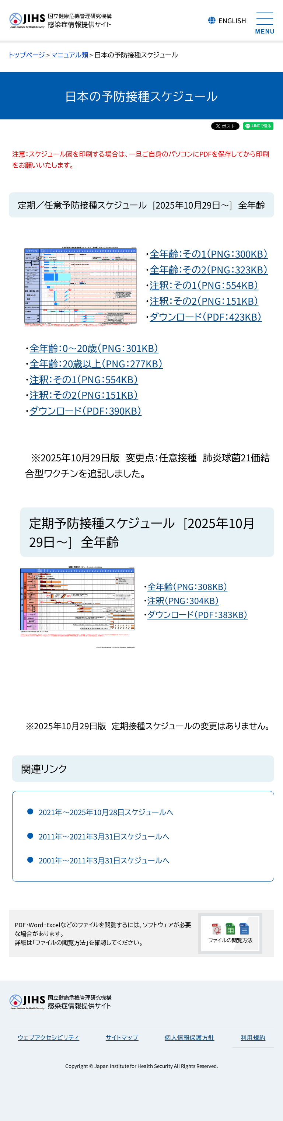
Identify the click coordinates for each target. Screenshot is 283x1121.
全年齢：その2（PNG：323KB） (209, 269)
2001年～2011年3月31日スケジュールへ (104, 860)
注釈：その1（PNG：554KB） (204, 284)
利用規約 (253, 1037)
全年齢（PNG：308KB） (187, 586)
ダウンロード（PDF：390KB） (85, 410)
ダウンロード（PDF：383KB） (197, 614)
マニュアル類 (69, 54)
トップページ (27, 54)
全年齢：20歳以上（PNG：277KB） (96, 363)
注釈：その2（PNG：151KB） (204, 300)
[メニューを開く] (265, 22)
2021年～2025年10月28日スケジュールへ (106, 812)
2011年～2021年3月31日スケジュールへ (104, 836)
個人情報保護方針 (189, 1037)
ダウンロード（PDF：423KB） (206, 316)
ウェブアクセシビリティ (48, 1037)
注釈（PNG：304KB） (183, 600)
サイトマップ (122, 1037)
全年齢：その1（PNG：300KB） (209, 253)
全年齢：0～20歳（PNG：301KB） (93, 348)
